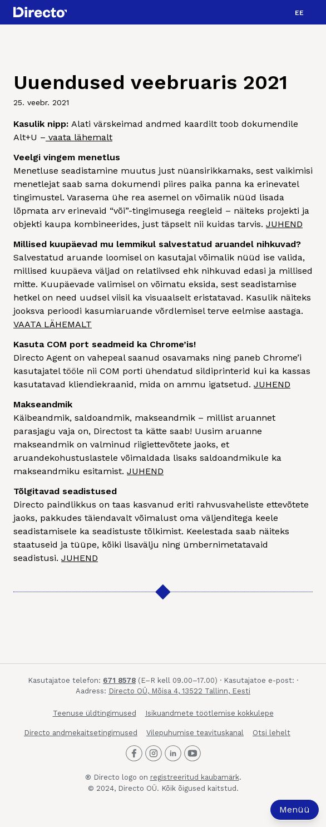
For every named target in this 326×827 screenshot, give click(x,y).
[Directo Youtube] (192, 753)
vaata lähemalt (79, 137)
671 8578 (119, 680)
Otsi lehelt (271, 732)
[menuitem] (299, 12)
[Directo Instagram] (153, 753)
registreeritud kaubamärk (194, 777)
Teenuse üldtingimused (94, 713)
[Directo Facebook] (134, 753)
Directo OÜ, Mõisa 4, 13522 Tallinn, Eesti (179, 691)
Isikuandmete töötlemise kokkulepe (209, 713)
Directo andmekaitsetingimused (80, 732)
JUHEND (284, 224)
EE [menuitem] (299, 13)
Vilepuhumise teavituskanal (195, 732)
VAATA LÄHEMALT (52, 324)
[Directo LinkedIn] (173, 753)
